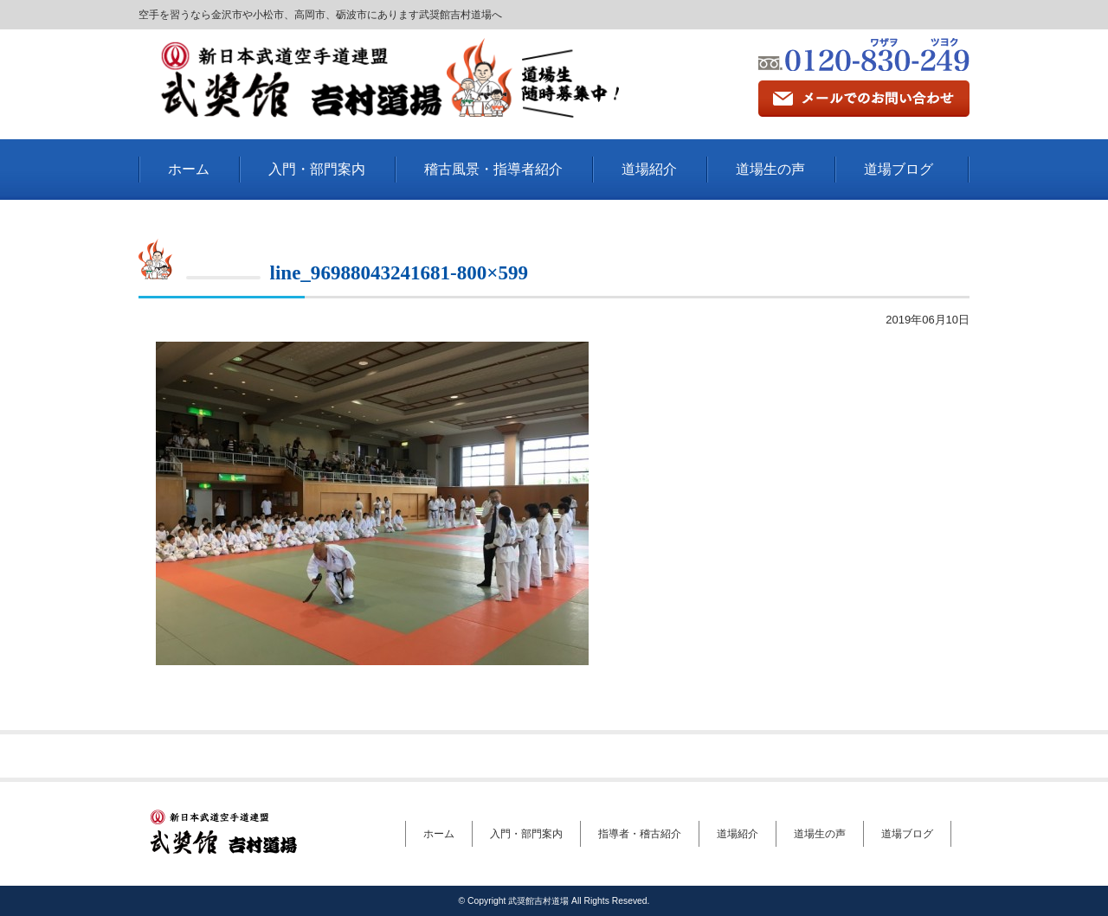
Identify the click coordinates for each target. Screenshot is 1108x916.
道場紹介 (649, 169)
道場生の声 (770, 169)
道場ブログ (898, 169)
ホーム (188, 169)
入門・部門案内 (316, 169)
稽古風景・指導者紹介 (493, 169)
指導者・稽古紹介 (639, 834)
